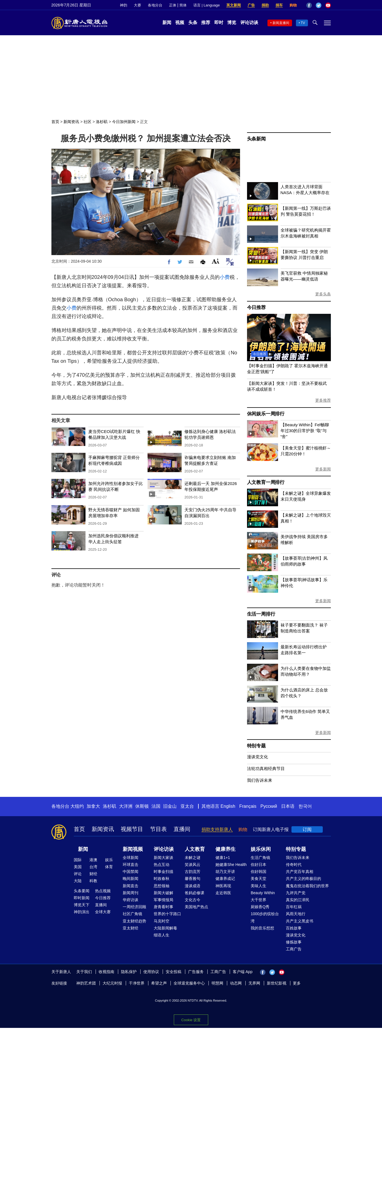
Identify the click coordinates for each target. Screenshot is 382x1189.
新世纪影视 (276, 983)
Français (247, 806)
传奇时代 (294, 864)
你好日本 (258, 864)
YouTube (328, 5)
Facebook (309, 5)
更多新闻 (323, 469)
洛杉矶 (102, 121)
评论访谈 (249, 22)
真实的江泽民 (297, 900)
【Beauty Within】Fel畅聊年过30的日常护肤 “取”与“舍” (305, 430)
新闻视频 (133, 849)
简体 (183, 5)
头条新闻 (256, 139)
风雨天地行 (295, 914)
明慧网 (217, 983)
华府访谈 (130, 900)
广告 (251, 5)
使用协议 (151, 971)
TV (303, 23)
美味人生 (258, 886)
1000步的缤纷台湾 (265, 917)
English (227, 806)
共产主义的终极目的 (303, 878)
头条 (192, 22)
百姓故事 (294, 928)
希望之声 (159, 983)
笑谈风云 (192, 864)
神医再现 (223, 886)
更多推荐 (323, 400)
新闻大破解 (163, 893)
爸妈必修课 (194, 893)
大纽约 (77, 806)
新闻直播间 (280, 23)
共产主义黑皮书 (299, 921)
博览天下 (81, 905)
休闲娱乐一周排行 (265, 413)
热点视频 (103, 891)
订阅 (307, 829)
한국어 (305, 806)
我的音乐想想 (262, 928)
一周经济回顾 (134, 907)
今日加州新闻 (124, 121)
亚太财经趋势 (134, 921)
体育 (109, 867)
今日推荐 (256, 307)
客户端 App (243, 971)
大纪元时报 (112, 983)
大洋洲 (125, 806)
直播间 (182, 829)
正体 (172, 5)
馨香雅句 (192, 878)
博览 (231, 22)
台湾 (93, 867)
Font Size (216, 261)
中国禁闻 (130, 871)
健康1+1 (222, 857)
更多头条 (323, 294)
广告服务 (196, 971)
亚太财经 (130, 928)
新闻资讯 (71, 121)
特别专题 (256, 745)
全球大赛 (103, 912)
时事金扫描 (163, 871)
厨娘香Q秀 (260, 907)
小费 (225, 277)
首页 (55, 121)
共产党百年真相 (299, 871)
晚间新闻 (130, 878)
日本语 (288, 806)
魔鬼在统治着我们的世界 (307, 886)
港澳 (93, 860)
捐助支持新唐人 (217, 829)
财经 (93, 874)
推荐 (205, 22)
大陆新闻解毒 (165, 928)
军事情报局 (163, 900)
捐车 (279, 5)
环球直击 (130, 864)
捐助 (265, 5)
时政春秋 (161, 878)
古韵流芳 (192, 871)
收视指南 (106, 971)
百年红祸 (294, 907)
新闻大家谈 (163, 857)
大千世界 (258, 900)
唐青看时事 (163, 907)
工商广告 (294, 949)
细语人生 (161, 935)
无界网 (254, 983)
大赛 (137, 5)
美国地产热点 (196, 907)
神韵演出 (81, 912)
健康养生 (225, 849)
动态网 (236, 983)
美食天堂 (258, 878)
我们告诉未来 (259, 780)
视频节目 (132, 829)
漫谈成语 (192, 886)
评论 (78, 874)
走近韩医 (223, 893)
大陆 (78, 881)
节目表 (158, 829)
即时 (218, 22)
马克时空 (161, 921)
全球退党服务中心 (189, 983)
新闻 (166, 22)
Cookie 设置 (191, 1020)
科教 (93, 881)
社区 (87, 121)
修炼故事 (294, 942)
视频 (179, 22)
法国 (155, 806)
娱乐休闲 (261, 849)
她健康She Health (230, 864)
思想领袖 (161, 886)
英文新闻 (233, 5)
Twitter (318, 5)
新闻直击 (130, 886)
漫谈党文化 (257, 756)
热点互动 (161, 864)
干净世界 (136, 983)
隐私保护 (129, 971)
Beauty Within (263, 893)
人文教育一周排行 (265, 482)
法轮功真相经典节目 (266, 768)
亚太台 (187, 806)
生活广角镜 (260, 857)
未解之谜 (192, 857)
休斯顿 (142, 806)
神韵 (123, 5)
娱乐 (109, 860)
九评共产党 (295, 893)
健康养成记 (225, 878)
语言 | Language (206, 5)
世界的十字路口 (167, 914)
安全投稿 (173, 971)
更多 (297, 983)
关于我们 (84, 971)
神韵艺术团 (86, 983)
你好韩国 (258, 871)
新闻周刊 (130, 893)
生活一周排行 (261, 614)
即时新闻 (81, 898)
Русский (268, 806)
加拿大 (93, 806)
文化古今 (192, 900)
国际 (78, 860)
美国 (78, 867)
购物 (293, 5)
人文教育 (195, 849)
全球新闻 (130, 857)
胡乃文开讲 (225, 871)
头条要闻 (81, 891)
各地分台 (155, 5)
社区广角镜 (132, 914)
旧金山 (170, 806)
